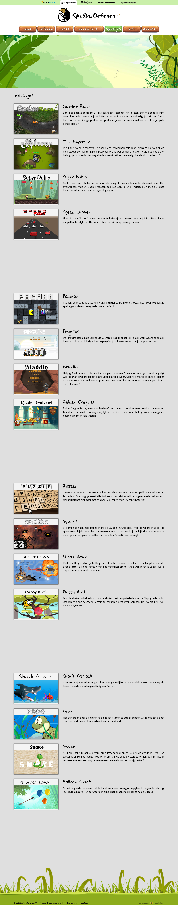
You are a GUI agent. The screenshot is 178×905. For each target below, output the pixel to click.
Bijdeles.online (55, 903)
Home (28, 29)
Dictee (64, 29)
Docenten (150, 29)
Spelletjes (113, 29)
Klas (132, 29)
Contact (84, 903)
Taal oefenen (72, 903)
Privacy (43, 903)
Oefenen (46, 29)
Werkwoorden (89, 29)
